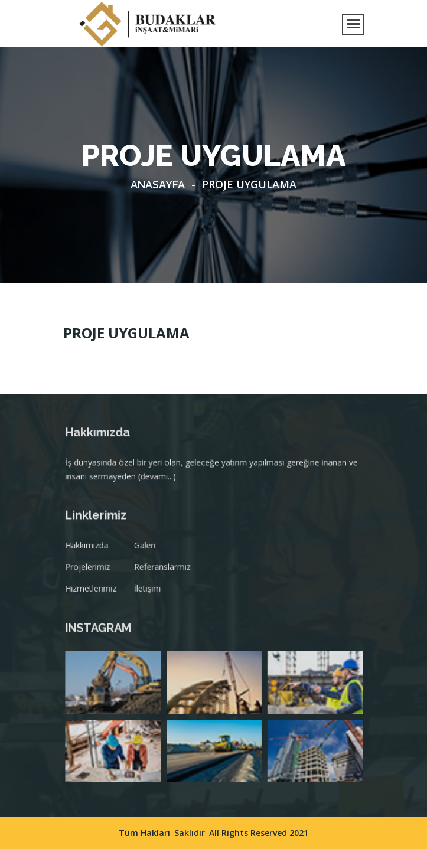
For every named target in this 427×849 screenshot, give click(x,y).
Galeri (146, 548)
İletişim (149, 590)
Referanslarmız (163, 569)
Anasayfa (158, 184)
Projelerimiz (91, 569)
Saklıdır (189, 832)
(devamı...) (158, 479)
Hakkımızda (90, 548)
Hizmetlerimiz (94, 590)
